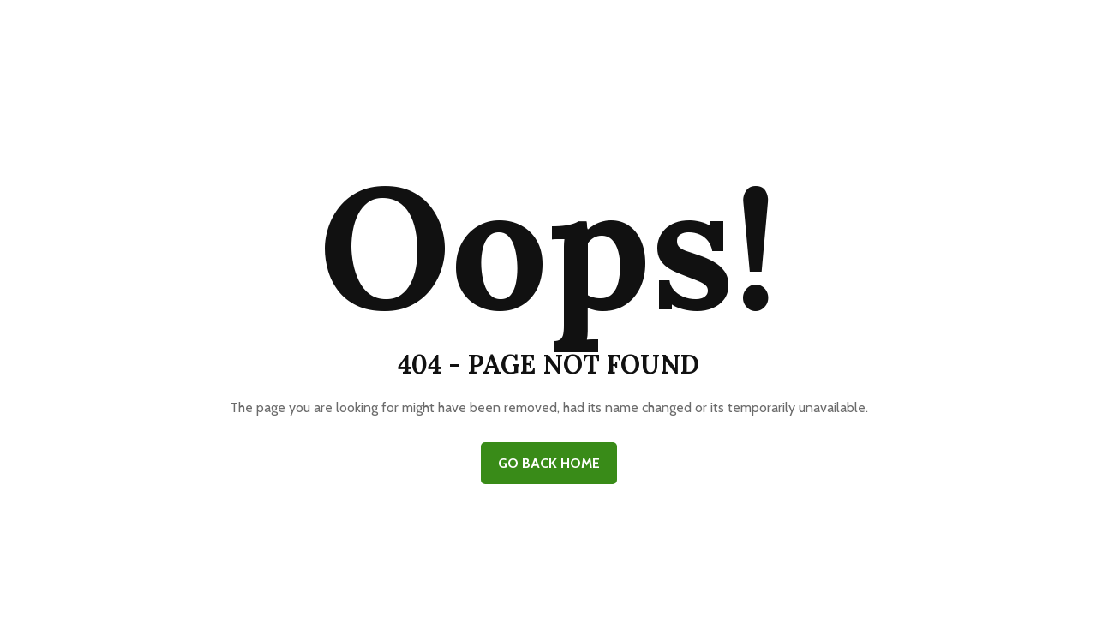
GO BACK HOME (549, 463)
